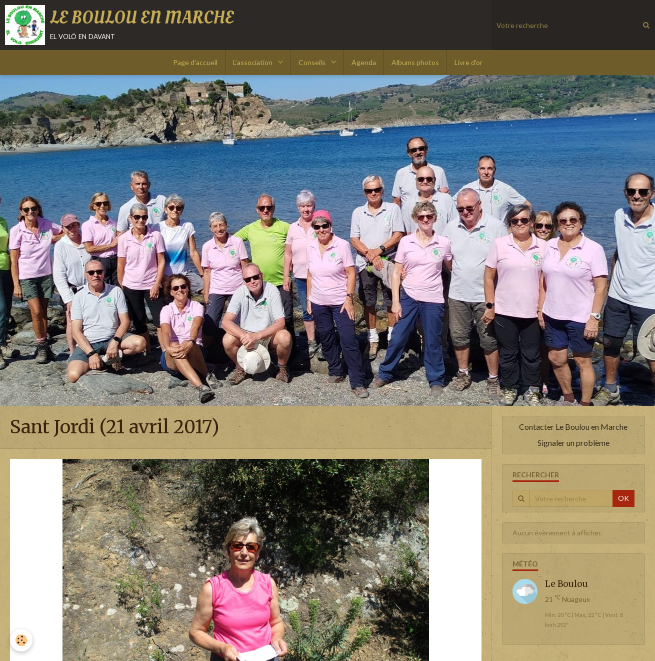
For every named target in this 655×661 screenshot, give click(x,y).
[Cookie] (21, 640)
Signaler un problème (574, 442)
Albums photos (415, 62)
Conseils (312, 62)
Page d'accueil (195, 62)
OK (623, 498)
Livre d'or (468, 62)
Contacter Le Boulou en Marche (573, 426)
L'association (253, 62)
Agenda (364, 62)
